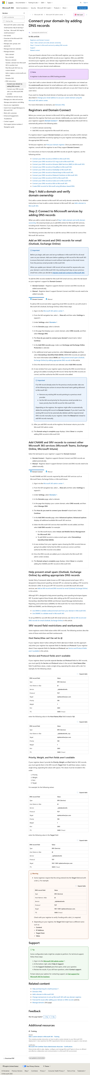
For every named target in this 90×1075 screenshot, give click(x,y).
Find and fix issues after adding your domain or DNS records (53, 1000)
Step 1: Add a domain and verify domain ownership (45, 43)
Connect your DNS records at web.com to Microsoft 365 (51, 181)
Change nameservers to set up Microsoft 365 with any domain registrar (56, 997)
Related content (35, 50)
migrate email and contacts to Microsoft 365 (68, 273)
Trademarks (80, 1071)
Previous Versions (17, 1071)
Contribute (34, 1071)
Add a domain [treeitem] (10, 54)
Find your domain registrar (55, 145)
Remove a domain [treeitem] (11, 60)
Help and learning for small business (44, 989)
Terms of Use (71, 1071)
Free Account (82, 8)
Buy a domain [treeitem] (10, 57)
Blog (26, 1071)
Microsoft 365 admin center (54, 14)
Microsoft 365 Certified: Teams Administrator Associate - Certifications (50, 1046)
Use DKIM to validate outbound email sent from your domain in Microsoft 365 (59, 611)
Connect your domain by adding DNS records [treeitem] (14, 85)
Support (32, 48)
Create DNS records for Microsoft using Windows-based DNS (53, 186)
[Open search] (81, 2)
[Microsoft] (3, 2)
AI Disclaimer (5, 1071)
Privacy (42, 1071)
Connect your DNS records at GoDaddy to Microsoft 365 (51, 170)
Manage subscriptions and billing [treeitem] (14, 102)
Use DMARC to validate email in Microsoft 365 (48, 613)
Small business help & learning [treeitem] (13, 28)
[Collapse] (24, 13)
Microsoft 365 (38, 14)
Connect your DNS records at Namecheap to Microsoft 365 (52, 172)
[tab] (36, 299)
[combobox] (13, 17)
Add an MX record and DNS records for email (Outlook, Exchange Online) (63, 588)
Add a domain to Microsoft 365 (43, 994)
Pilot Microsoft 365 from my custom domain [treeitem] (14, 69)
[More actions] (86, 14)
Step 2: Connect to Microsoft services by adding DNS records (48, 45)
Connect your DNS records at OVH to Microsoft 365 (50, 178)
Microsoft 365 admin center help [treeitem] (14, 25)
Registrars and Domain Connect (39, 40)
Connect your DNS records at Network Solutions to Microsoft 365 (54, 175)
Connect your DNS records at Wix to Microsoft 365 (49, 183)
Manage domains (38, 1002)
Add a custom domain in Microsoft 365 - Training (44, 1036)
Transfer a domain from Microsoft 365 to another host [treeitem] (16, 64)
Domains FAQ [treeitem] (10, 78)
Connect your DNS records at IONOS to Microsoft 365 (51, 159)
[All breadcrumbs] (30, 14)
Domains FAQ (60, 105)
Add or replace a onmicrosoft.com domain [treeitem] (16, 74)
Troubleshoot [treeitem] (8, 119)
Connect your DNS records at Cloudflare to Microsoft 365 (52, 167)
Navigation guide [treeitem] (9, 127)
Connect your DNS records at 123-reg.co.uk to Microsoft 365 (53, 161)
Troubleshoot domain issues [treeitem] (14, 97)
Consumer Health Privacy (55, 1071)
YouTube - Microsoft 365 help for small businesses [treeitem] (14, 31)
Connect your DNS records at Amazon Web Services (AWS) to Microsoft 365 (58, 164)
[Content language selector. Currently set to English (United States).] (11, 1066)
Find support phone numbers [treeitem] (13, 124)
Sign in (86, 2)
